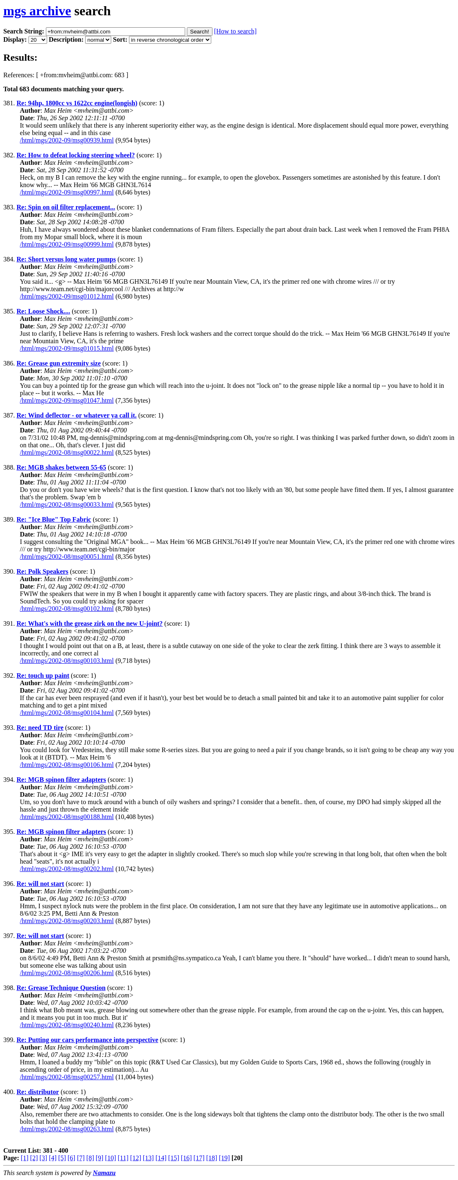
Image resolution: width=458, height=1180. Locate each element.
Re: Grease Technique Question (61, 987)
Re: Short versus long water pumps (66, 259)
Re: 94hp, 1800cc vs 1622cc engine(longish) (77, 103)
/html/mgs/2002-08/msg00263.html (67, 1129)
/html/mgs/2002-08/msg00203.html (67, 920)
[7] (81, 1157)
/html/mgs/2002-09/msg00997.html (67, 192)
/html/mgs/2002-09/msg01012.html (67, 296)
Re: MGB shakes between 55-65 (61, 467)
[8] (90, 1157)
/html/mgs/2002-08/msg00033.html (67, 504)
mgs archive (37, 10)
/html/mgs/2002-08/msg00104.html (67, 712)
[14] (161, 1157)
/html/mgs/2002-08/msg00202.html (67, 868)
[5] (62, 1157)
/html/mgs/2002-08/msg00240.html (67, 1024)
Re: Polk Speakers (42, 571)
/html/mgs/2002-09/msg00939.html (67, 140)
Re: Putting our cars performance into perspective (87, 1039)
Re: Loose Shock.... (43, 311)
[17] (199, 1157)
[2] (34, 1157)
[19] (224, 1157)
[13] (148, 1157)
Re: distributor (38, 1091)
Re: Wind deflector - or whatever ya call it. (76, 415)
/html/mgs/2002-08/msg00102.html (67, 608)
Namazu (104, 1172)
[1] (25, 1157)
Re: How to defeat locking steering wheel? (76, 155)
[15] (173, 1157)
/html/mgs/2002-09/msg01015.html (67, 348)
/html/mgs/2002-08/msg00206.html (67, 972)
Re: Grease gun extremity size (59, 363)
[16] (186, 1157)
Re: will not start (40, 883)
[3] (44, 1157)
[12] (135, 1157)
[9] (99, 1157)
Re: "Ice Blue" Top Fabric (54, 519)
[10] (110, 1157)
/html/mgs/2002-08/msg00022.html (67, 452)
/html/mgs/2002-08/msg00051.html (67, 556)
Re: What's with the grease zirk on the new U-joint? (90, 623)
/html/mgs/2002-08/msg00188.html (67, 816)
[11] (123, 1157)
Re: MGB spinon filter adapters (61, 779)
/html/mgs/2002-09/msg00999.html (67, 244)
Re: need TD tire (40, 727)
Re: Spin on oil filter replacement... (66, 207)
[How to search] (235, 31)
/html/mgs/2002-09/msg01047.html (67, 400)
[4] (53, 1157)
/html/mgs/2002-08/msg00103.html (67, 660)
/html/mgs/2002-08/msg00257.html (67, 1076)
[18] (211, 1157)
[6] (71, 1157)
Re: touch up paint (43, 675)
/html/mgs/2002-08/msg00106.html (67, 764)
